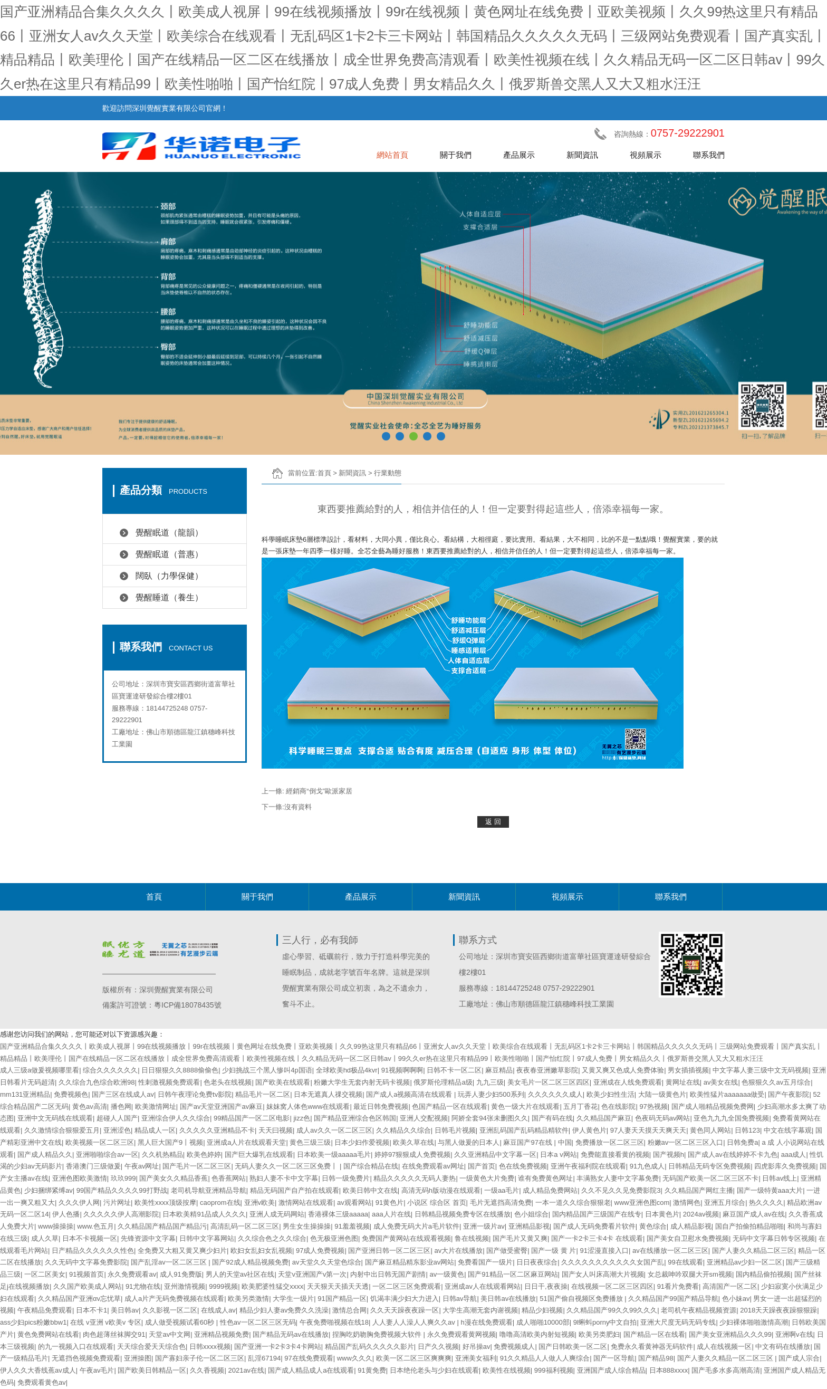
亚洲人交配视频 (424, 1118)
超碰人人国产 (117, 1118)
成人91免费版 (180, 1274)
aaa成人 (793, 1154)
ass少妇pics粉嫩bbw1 (33, 1322)
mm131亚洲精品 (25, 1094)
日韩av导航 (460, 1298)
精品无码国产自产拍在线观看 (294, 1190)
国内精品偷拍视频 (763, 1274)
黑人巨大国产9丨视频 (170, 1142)
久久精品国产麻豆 (603, 1118)
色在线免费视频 (523, 1166)
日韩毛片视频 (455, 1130)
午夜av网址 (141, 1166)
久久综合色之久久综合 (272, 1238)
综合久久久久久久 (110, 1070)
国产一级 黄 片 (553, 1250)
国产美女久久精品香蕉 (173, 1178)
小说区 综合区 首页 (436, 1202)
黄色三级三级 (310, 1142)
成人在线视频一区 (724, 1346)
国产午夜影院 (788, 1094)
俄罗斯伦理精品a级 (443, 1082)
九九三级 (490, 1082)
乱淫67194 (264, 1358)
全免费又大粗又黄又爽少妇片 (182, 1250)
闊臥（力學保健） (169, 575)
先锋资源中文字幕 (148, 1238)
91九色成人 (647, 1166)
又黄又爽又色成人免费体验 (623, 1070)
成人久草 (45, 1238)
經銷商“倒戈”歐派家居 (319, 791)
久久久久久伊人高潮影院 (121, 1214)
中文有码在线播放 (782, 1346)
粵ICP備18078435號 (188, 1005)
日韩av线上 (779, 1178)
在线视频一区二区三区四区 (612, 1286)
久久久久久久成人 (555, 1094)
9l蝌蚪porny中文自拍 (605, 1322)
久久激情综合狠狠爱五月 (62, 1130)
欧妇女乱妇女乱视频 (261, 1250)
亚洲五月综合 (724, 1202)
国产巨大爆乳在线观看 (259, 1154)
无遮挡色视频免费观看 (86, 1358)
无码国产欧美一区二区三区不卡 (710, 1178)
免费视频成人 (514, 1346)
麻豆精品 (499, 1070)
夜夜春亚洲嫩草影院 (547, 1070)
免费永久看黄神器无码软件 (652, 1346)
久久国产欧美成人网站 (87, 1286)
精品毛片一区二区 (262, 1094)
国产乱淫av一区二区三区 (169, 1262)
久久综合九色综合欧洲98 (96, 1082)
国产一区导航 (613, 1358)
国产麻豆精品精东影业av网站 (410, 1262)
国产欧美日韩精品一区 (152, 1370)
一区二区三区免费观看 (406, 1286)
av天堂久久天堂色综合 (326, 1262)
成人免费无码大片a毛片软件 (416, 1226)
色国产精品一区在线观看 (449, 1106)
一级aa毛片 (501, 1190)
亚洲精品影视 (529, 1226)
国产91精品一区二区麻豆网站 (512, 1274)
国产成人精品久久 (44, 1154)
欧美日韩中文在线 (370, 1190)
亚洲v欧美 (259, 1202)
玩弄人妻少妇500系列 (491, 1094)
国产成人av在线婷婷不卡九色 (732, 1154)
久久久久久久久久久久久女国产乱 (612, 1262)
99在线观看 (685, 1262)
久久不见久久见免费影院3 (620, 1190)
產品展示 (519, 154)
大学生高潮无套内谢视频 (480, 1310)
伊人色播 (66, 1214)
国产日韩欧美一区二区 (572, 1346)
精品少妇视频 (542, 1310)
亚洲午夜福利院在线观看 (588, 1166)
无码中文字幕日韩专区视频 (774, 1238)
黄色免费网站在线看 (48, 1334)
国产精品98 (655, 1358)
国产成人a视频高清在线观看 (410, 1094)
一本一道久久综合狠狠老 (573, 1202)
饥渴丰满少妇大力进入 (404, 1298)
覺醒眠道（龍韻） (169, 532)
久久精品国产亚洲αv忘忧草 (79, 1298)
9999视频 (223, 1286)
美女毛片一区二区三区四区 (548, 1082)
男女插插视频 (688, 1070)
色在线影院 (618, 1106)
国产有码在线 (552, 1118)
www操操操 (55, 1226)
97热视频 (653, 1106)
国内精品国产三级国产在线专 (596, 1214)
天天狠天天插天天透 (338, 1286)
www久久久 (354, 1358)
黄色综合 (653, 1226)
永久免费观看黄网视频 (461, 1334)
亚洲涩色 (117, 1130)
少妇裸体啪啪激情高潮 (753, 1322)
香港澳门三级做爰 (93, 1166)
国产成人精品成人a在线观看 (311, 1370)
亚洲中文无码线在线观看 (55, 1118)
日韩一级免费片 (346, 1178)
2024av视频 (701, 1214)
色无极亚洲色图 (334, 1238)
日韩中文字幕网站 (206, 1238)
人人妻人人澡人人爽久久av (414, 1322)
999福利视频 (553, 1370)
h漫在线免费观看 (486, 1322)
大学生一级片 (293, 1298)
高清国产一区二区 (730, 1286)
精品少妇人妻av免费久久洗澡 (284, 1310)
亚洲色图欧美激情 (79, 1178)
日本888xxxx (668, 1370)
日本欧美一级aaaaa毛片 (334, 1154)
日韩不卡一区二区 (454, 1070)
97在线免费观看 (308, 1358)
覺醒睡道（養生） (169, 597)
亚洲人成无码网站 (276, 1214)
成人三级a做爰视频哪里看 (39, 1070)
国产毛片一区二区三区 (196, 1166)
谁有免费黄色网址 (545, 1178)
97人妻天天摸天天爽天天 (648, 1130)
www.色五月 (95, 1226)
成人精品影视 (690, 1226)
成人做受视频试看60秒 (180, 1322)
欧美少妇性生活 (610, 1094)
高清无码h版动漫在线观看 (440, 1190)
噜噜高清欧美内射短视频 (537, 1334)
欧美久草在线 (413, 1142)
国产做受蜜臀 (506, 1250)
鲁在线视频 (472, 1238)
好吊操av (477, 1346)
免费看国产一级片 (485, 1262)
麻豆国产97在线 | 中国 (537, 1142)
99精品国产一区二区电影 (252, 1118)
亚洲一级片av (484, 1226)
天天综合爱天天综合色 (151, 1346)
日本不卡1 (91, 1310)
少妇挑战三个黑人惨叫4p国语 (267, 1070)
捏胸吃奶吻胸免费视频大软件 (378, 1334)
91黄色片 (389, 1202)
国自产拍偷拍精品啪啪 (749, 1226)
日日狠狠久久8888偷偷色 (179, 1070)
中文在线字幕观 (788, 1130)
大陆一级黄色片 (662, 1094)
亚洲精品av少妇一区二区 (745, 1262)
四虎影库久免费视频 (785, 1166)
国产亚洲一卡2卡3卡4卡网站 (277, 1346)
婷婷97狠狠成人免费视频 (412, 1154)
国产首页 (481, 1166)
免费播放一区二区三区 (609, 1142)
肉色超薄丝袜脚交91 (114, 1334)
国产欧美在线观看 (282, 1082)
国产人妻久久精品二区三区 (753, 1250)
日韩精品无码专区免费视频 (709, 1166)
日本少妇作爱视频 (361, 1142)
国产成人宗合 (799, 1358)
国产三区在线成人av (123, 1094)
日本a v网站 (558, 1154)
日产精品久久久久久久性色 (93, 1250)
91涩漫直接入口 (604, 1250)
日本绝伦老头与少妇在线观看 (434, 1370)
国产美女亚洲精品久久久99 (730, 1334)
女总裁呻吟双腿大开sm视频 (690, 1274)
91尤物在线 (143, 1286)
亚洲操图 (137, 1358)
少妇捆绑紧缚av (48, 1190)
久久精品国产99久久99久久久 (611, 1310)
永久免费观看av (132, 1274)
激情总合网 (349, 1310)
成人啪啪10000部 (543, 1322)
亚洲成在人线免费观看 (627, 1082)
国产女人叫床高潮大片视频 (603, 1274)
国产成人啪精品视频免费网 (712, 1106)
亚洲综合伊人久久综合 (175, 1118)
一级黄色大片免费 (486, 1178)
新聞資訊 (582, 154)
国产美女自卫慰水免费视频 (688, 1238)
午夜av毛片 (97, 1370)
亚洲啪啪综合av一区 (107, 1154)
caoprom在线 (220, 1202)
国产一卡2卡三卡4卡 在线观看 (597, 1238)
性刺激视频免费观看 (169, 1082)
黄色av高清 (89, 1106)
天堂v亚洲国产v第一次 (312, 1274)
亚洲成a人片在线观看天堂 (246, 1142)
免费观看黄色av (41, 1382)
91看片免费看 (678, 1286)
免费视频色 (71, 1094)
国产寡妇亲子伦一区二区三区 (199, 1358)
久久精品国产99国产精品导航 (673, 1298)
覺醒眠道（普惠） (169, 554)
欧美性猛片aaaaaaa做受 (727, 1094)
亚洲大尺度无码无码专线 (678, 1322)
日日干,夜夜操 (546, 1286)
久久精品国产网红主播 (699, 1190)
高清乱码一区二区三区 (244, 1226)
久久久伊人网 (79, 1202)
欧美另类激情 (248, 1298)
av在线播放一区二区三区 (670, 1250)
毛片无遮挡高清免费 (501, 1202)
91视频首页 (86, 1274)
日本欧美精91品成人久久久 (203, 1214)
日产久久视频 (438, 1346)
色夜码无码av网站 (662, 1118)
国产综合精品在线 (370, 1166)
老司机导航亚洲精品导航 (208, 1190)
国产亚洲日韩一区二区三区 (389, 1250)
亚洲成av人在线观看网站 (483, 1286)
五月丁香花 (580, 1106)
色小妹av (736, 1298)
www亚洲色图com (642, 1202)
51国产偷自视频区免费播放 (582, 1298)
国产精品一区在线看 (654, 1334)
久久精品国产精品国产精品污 (162, 1226)
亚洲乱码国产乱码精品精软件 (524, 1130)
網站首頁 (392, 154)
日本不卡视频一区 (89, 1238)
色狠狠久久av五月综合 (776, 1082)
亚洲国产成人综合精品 (611, 1370)
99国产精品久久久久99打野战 (121, 1190)
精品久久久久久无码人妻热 (414, 1178)
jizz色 (301, 1118)
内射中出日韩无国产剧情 (388, 1274)
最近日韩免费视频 (380, 1106)
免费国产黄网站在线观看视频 (406, 1238)
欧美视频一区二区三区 (99, 1142)
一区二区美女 (44, 1274)
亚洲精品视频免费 (221, 1334)
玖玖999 (123, 1178)
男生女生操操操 (307, 1226)
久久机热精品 (162, 1154)
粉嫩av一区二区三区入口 (686, 1142)
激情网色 (686, 1202)
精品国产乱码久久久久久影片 (369, 1346)
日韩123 (747, 1130)
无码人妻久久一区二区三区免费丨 (287, 1166)
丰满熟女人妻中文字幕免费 (617, 1178)
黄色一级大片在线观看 (525, 1106)
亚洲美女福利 (475, 1358)
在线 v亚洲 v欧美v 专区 (105, 1322)
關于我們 (456, 154)
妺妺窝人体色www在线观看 (308, 1106)
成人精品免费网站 (550, 1190)
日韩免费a (742, 1142)
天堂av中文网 (169, 1334)
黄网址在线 (683, 1082)
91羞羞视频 (351, 1226)
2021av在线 (246, 1370)
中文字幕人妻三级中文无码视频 (761, 1070)
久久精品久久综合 (403, 1130)
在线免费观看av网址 (433, 1166)
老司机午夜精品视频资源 (698, 1310)
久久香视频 (207, 1370)
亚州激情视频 (184, 1286)
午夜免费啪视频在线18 (334, 1322)
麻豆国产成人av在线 (754, 1214)
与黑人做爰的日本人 (468, 1142)
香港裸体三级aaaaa (338, 1214)
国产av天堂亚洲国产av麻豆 (221, 1106)
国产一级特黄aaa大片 (770, 1190)
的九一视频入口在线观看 (75, 1346)
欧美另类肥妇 (599, 1334)
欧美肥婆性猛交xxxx (272, 1286)
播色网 (121, 1106)
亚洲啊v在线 (794, 1334)
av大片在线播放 (458, 1250)
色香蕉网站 (228, 1178)
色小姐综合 (531, 1214)
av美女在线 (721, 1082)
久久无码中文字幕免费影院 (86, 1262)
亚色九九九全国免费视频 (731, 1118)
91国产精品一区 (342, 1298)
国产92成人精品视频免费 (250, 1262)
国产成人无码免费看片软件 (594, 1226)
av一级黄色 (446, 1274)
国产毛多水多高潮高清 (725, 1370)
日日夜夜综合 (536, 1262)
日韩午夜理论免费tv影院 (195, 1094)
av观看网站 (354, 1202)
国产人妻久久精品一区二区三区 (726, 1358)
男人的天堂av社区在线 (240, 1274)
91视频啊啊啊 (402, 1070)
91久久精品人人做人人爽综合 (545, 1358)
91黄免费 (372, 1370)
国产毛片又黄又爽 (520, 1238)
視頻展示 (645, 154)
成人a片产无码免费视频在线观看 (174, 1298)
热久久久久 (766, 1202)
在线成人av (218, 1310)
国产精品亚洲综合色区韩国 (355, 1118)
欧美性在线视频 (507, 1370)
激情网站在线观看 (305, 1202)
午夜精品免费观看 (44, 1310)
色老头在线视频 (228, 1082)
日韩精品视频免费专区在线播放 (463, 1214)
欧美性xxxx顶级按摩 (165, 1202)
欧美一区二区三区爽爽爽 (413, 1358)
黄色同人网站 (710, 1130)
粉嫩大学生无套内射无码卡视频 (362, 1082)
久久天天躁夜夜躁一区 (404, 1310)
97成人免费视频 (320, 1250)
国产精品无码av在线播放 (291, 1334)
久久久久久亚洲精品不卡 (217, 1130)
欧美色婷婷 (204, 1154)
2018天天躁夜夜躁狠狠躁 (778, 1310)
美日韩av (125, 1310)
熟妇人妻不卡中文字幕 (283, 1178)
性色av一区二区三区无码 (258, 1322)
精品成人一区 (155, 1130)
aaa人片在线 (391, 1214)
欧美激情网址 (155, 1106)
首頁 (324, 473)
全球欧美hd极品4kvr (347, 1070)
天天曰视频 (275, 1130)
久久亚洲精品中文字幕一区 (495, 1154)
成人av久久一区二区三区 (334, 1130)
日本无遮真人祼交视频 (328, 1094)
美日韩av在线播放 (508, 1298)
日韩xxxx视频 (209, 1346)
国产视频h (668, 1154)
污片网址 (117, 1202)
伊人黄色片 (589, 1130)
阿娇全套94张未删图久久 (489, 1118)
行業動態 (387, 473)
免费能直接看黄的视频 (615, 1154)
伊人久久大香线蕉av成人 (38, 1370)
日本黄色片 (662, 1214)
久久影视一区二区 (169, 1310)
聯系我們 (709, 154)
